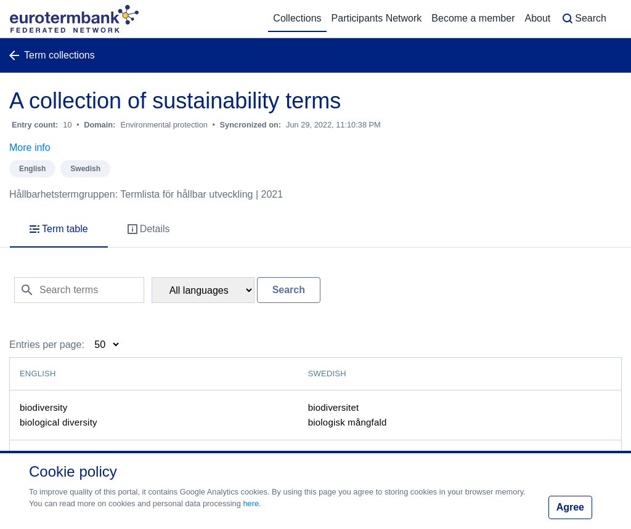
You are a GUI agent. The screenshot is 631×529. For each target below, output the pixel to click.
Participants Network (377, 18)
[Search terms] (79, 290)
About (537, 18)
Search (583, 18)
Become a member (473, 18)
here (251, 503)
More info (30, 147)
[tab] (59, 230)
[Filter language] (203, 290)
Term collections (52, 55)
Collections (297, 18)
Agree (570, 507)
